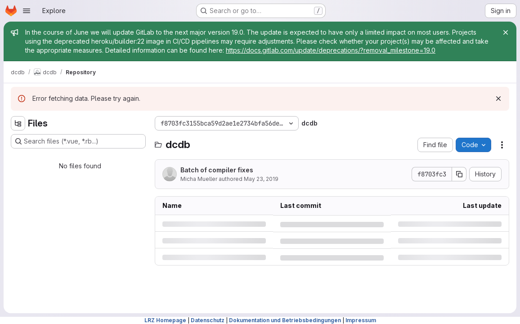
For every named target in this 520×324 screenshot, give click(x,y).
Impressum (360, 320)
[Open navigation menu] (26, 11)
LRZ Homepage (165, 320)
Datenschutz (207, 320)
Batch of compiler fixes (216, 170)
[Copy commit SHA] (459, 174)
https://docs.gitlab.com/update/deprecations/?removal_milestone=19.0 (330, 50)
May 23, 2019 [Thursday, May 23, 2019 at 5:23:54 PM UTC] (261, 179)
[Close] (505, 32)
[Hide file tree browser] (18, 123)
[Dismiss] (498, 98)
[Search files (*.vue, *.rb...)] (78, 141)
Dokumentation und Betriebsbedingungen (285, 320)
